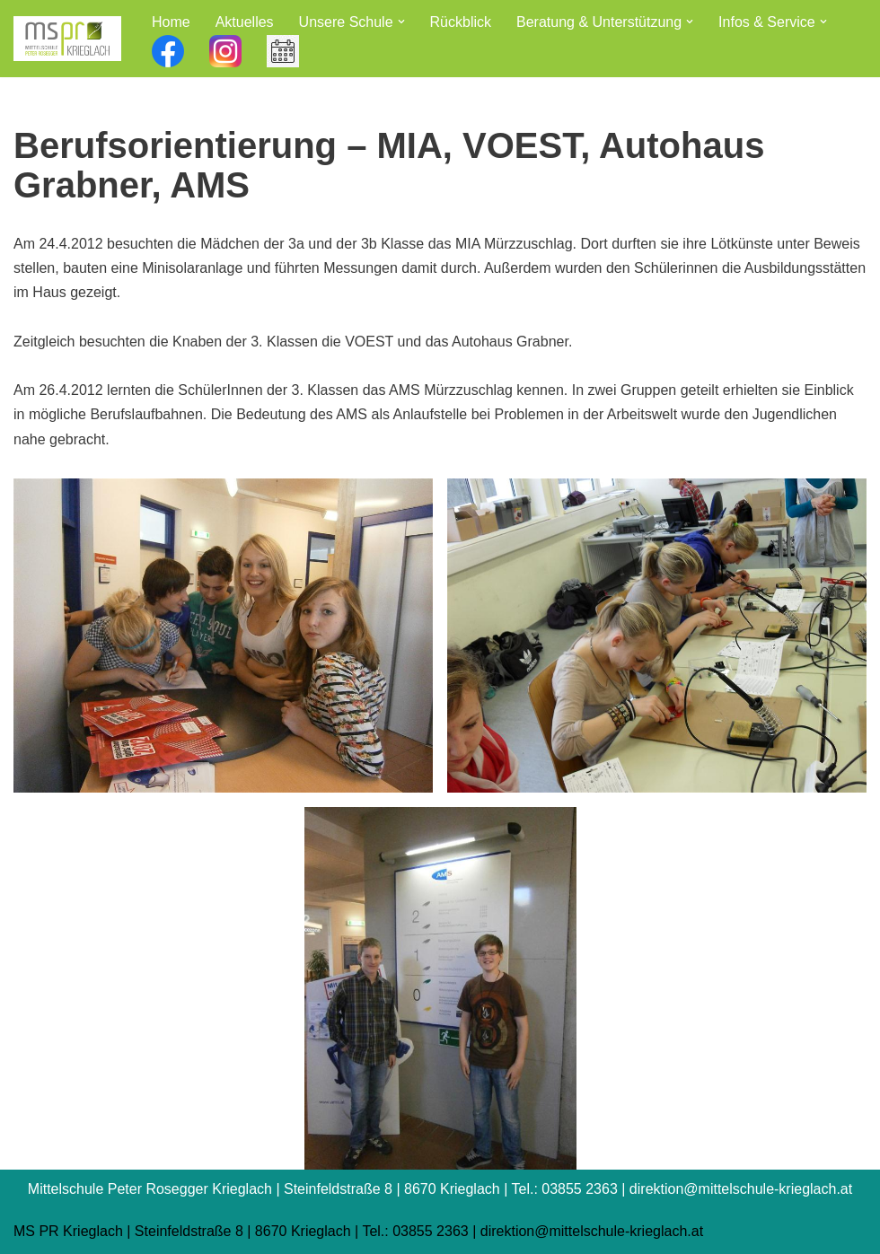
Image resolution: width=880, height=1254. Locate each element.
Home (171, 22)
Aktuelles (245, 22)
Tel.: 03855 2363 (415, 1231)
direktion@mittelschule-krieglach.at (591, 1231)
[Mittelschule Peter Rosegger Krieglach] (67, 38)
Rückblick (460, 22)
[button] (401, 21)
